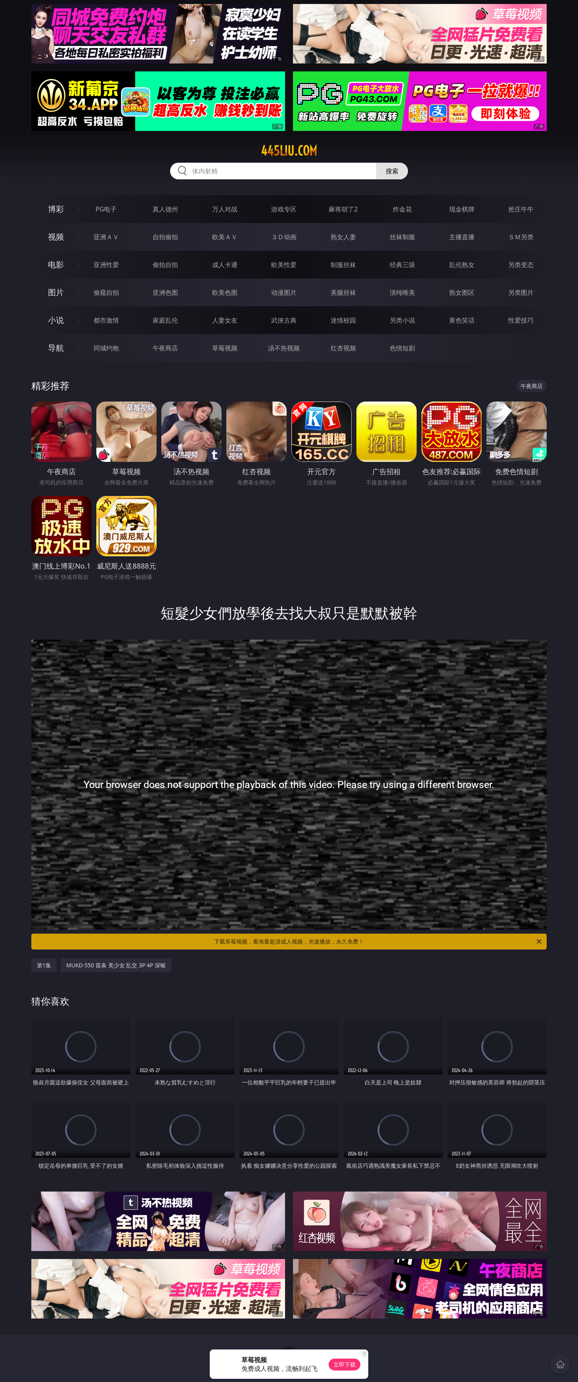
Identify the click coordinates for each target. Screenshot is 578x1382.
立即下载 (344, 1364)
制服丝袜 (343, 264)
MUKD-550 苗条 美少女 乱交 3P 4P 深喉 (116, 965)
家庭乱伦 (165, 320)
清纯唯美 (402, 292)
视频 (56, 236)
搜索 (392, 171)
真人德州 (165, 209)
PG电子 (106, 209)
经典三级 (402, 264)
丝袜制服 (402, 237)
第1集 (44, 965)
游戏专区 (284, 209)
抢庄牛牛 (521, 209)
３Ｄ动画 (284, 237)
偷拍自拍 (165, 264)
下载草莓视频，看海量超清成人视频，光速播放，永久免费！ (378, 941)
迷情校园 (343, 320)
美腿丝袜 (343, 292)
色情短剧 (402, 348)
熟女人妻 (343, 237)
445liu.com (289, 151)
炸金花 (402, 209)
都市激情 (106, 320)
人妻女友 (224, 320)
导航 (56, 347)
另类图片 (521, 292)
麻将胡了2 (343, 209)
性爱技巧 (521, 320)
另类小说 (402, 320)
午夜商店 (165, 348)
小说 (56, 320)
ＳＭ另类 (521, 237)
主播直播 (462, 237)
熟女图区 (462, 292)
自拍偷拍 (165, 237)
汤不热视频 (284, 348)
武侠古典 (284, 320)
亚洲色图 (165, 292)
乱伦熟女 (462, 264)
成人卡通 (224, 264)
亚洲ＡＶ (106, 237)
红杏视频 (343, 348)
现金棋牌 (462, 209)
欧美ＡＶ (224, 237)
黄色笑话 (462, 320)
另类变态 (521, 264)
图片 (56, 292)
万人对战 (224, 209)
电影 (56, 264)
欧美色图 (224, 292)
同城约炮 (106, 348)
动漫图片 (284, 292)
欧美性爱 (284, 264)
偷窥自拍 (106, 292)
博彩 (56, 209)
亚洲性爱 (106, 264)
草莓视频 (224, 348)
